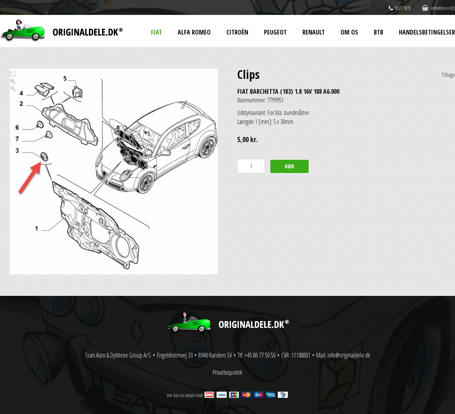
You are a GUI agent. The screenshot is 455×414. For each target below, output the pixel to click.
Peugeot (275, 32)
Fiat (156, 32)
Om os (349, 32)
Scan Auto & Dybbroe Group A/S (118, 355)
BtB (378, 32)
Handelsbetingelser (427, 32)
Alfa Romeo (194, 32)
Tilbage (448, 74)
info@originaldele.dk (349, 355)
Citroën (237, 32)
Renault (313, 32)
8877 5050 (400, 8)
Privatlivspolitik (227, 372)
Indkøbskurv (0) (438, 8)
